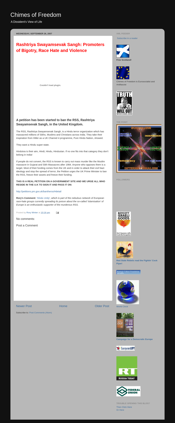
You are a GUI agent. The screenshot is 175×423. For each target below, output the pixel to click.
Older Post (102, 306)
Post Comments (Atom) (40, 312)
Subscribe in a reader (127, 38)
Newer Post (24, 306)
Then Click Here (124, 407)
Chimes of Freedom (35, 15)
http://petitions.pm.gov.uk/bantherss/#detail (38, 191)
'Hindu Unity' (43, 198)
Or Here (120, 410)
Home (63, 306)
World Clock (122, 306)
